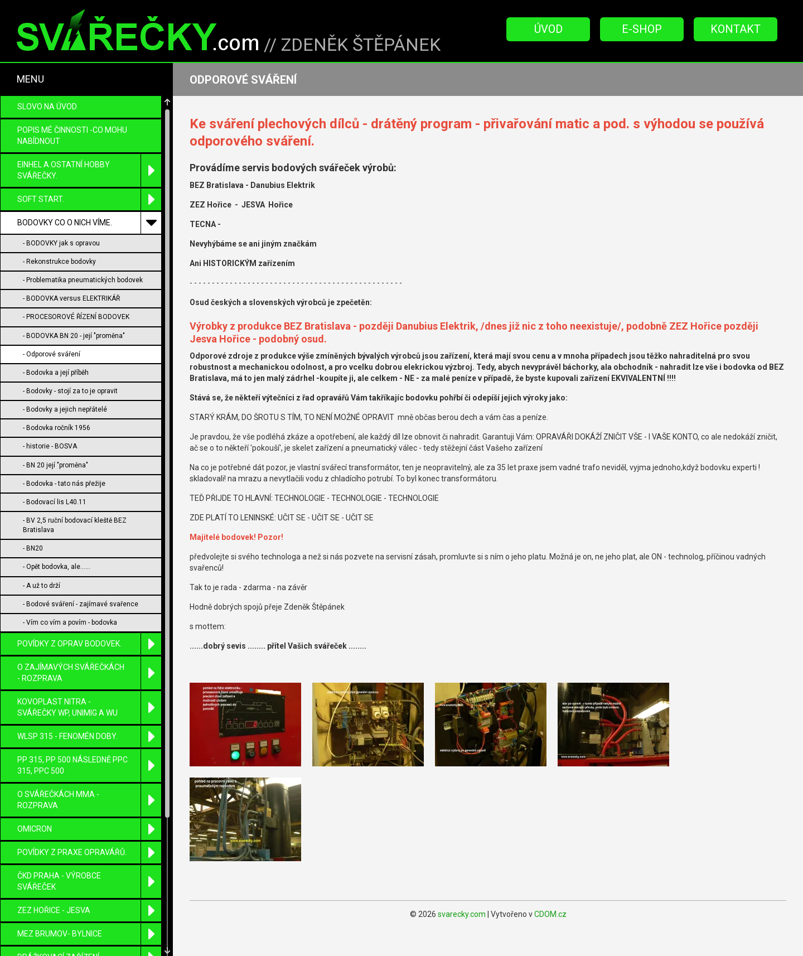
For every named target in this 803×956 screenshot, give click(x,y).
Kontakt (735, 29)
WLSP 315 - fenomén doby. (89, 736)
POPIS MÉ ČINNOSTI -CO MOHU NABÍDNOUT (72, 135)
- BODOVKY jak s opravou (61, 243)
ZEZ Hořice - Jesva (89, 910)
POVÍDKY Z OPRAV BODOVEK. (89, 644)
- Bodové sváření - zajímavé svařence (80, 604)
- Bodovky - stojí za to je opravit (70, 391)
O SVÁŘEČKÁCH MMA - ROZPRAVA (89, 800)
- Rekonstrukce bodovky (59, 261)
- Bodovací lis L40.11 (54, 502)
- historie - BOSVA (50, 446)
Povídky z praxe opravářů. (89, 852)
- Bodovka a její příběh (56, 372)
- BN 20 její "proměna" (55, 465)
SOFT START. (89, 199)
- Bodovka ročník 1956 (56, 428)
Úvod (548, 29)
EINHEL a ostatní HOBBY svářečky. (89, 170)
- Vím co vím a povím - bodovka (70, 622)
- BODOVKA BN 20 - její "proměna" (74, 336)
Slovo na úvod (47, 106)
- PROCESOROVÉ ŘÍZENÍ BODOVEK (76, 317)
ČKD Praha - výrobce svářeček (89, 881)
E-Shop (642, 29)
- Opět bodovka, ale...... (56, 567)
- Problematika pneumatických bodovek (83, 280)
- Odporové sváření (51, 354)
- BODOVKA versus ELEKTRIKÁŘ (71, 298)
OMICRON (89, 829)
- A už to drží (41, 586)
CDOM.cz (550, 914)
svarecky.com (462, 914)
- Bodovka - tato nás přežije (64, 483)
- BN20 (33, 548)
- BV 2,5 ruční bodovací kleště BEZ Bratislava (75, 525)
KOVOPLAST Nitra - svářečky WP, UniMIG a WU (89, 707)
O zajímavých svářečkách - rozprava (89, 672)
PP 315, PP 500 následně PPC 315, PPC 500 (89, 765)
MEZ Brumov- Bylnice (89, 934)
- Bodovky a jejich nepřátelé (65, 409)
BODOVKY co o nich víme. (89, 223)
